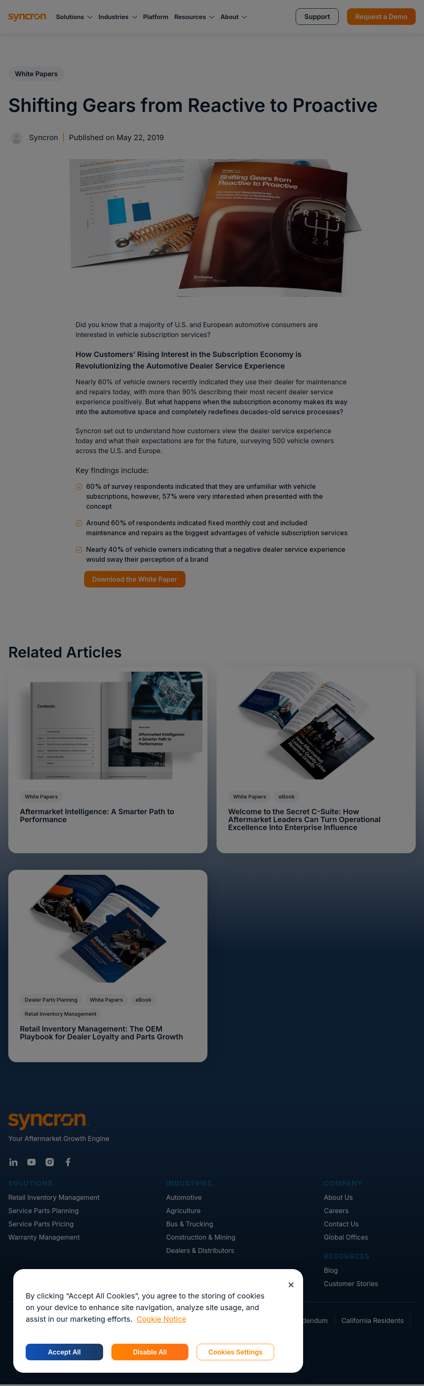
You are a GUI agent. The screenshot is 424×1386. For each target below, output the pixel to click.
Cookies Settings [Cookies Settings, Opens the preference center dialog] (235, 1352)
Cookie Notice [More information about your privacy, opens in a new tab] (161, 1319)
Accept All (64, 1352)
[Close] (291, 1285)
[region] (158, 1321)
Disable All (149, 1352)
